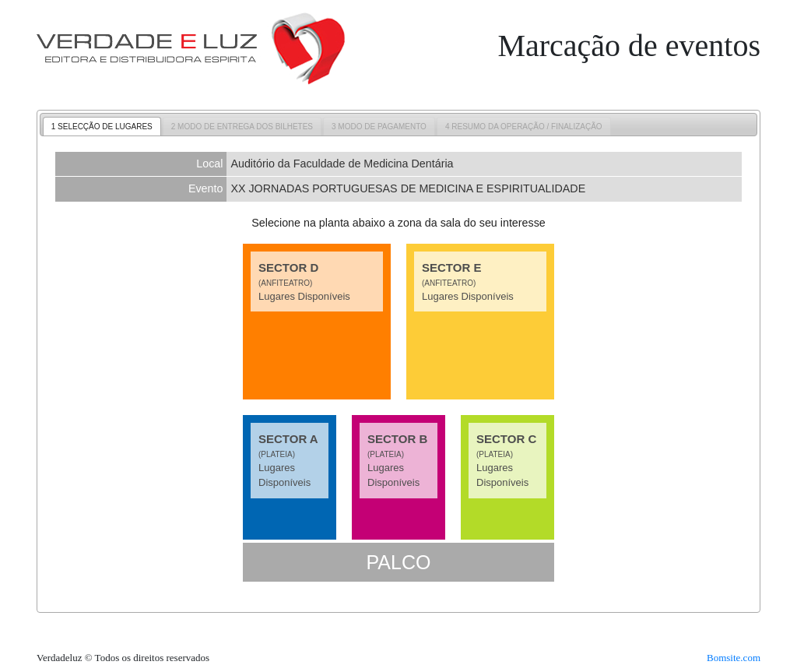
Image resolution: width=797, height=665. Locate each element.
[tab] (102, 126)
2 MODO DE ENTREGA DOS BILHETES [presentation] (242, 126)
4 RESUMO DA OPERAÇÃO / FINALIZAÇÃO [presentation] (523, 126)
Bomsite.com (733, 657)
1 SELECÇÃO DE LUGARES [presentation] (102, 126)
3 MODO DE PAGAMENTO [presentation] (379, 126)
